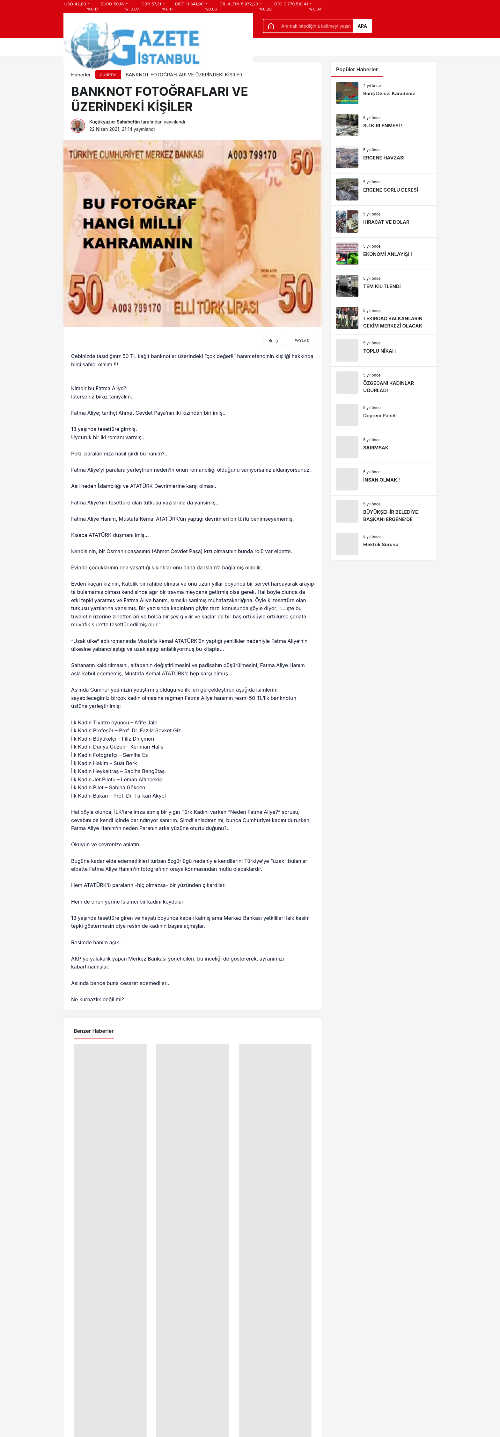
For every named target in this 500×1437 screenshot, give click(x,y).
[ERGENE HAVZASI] (384, 157)
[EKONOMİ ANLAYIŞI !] (384, 254)
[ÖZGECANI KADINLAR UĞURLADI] (384, 383)
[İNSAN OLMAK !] (384, 479)
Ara (362, 26)
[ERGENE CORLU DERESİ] (384, 189)
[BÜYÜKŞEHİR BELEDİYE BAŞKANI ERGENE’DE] (384, 512)
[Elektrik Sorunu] (384, 544)
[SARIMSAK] (384, 447)
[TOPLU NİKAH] (384, 350)
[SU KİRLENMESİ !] (384, 125)
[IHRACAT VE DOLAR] (384, 221)
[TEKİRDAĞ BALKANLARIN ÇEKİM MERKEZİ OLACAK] (384, 318)
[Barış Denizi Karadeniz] (384, 93)
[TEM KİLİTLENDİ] (384, 286)
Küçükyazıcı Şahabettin (114, 121)
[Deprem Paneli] (384, 415)
